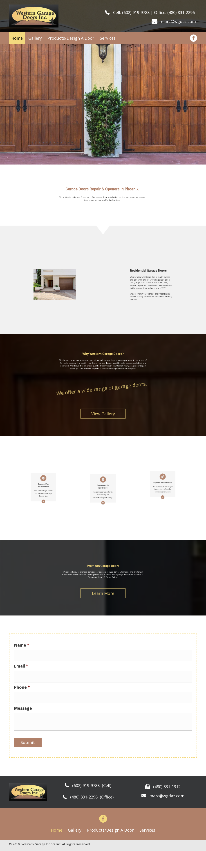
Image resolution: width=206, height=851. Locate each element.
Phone (22, 687)
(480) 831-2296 (181, 12)
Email (21, 666)
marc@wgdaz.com (179, 21)
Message (23, 708)
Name (21, 645)
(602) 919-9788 (136, 12)
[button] (103, 416)
